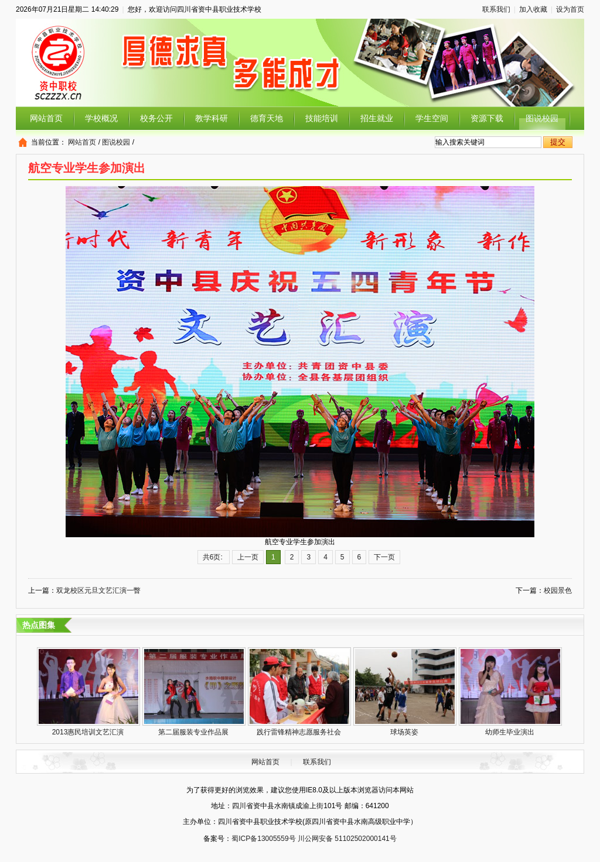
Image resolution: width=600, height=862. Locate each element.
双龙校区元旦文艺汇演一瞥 (98, 590)
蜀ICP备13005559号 (263, 838)
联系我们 (496, 9)
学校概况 (101, 118)
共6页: (213, 557)
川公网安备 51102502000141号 (347, 838)
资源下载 (487, 118)
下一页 (384, 557)
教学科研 (211, 118)
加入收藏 (533, 9)
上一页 (247, 557)
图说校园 (542, 118)
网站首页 (46, 118)
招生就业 (376, 118)
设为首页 (570, 9)
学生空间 (431, 118)
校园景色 (558, 590)
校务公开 (156, 118)
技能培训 (321, 118)
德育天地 (266, 118)
